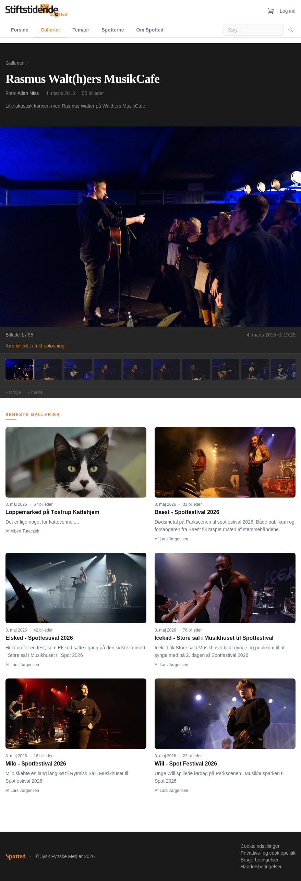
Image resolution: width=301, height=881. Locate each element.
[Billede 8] (225, 369)
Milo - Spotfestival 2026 (35, 764)
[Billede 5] (137, 369)
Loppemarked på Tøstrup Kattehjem (52, 512)
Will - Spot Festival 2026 (186, 764)
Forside (19, 30)
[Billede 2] (48, 369)
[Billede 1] (19, 369)
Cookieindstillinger (260, 846)
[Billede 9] (255, 369)
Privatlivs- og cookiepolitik (268, 853)
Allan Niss (28, 93)
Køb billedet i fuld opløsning (34, 345)
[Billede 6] (166, 369)
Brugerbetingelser (260, 859)
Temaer (80, 30)
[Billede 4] (107, 369)
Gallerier (50, 30)
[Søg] (291, 30)
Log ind (288, 11)
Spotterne (112, 30)
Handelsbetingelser (261, 866)
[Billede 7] (196, 369)
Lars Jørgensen (174, 539)
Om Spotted (150, 30)
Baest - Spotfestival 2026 (187, 512)
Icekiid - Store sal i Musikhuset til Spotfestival (214, 638)
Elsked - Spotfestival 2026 (39, 638)
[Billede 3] (78, 369)
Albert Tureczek (25, 531)
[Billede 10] (284, 369)
